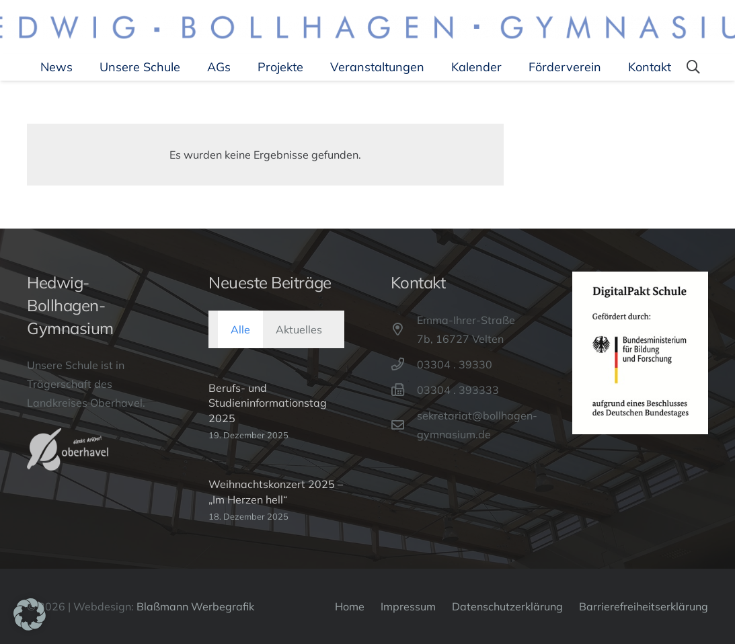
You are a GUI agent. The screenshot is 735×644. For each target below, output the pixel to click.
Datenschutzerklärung (507, 606)
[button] (693, 67)
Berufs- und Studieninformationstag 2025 (267, 403)
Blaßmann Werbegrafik (195, 606)
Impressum (408, 606)
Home (349, 606)
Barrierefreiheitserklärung (643, 606)
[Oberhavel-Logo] (67, 449)
